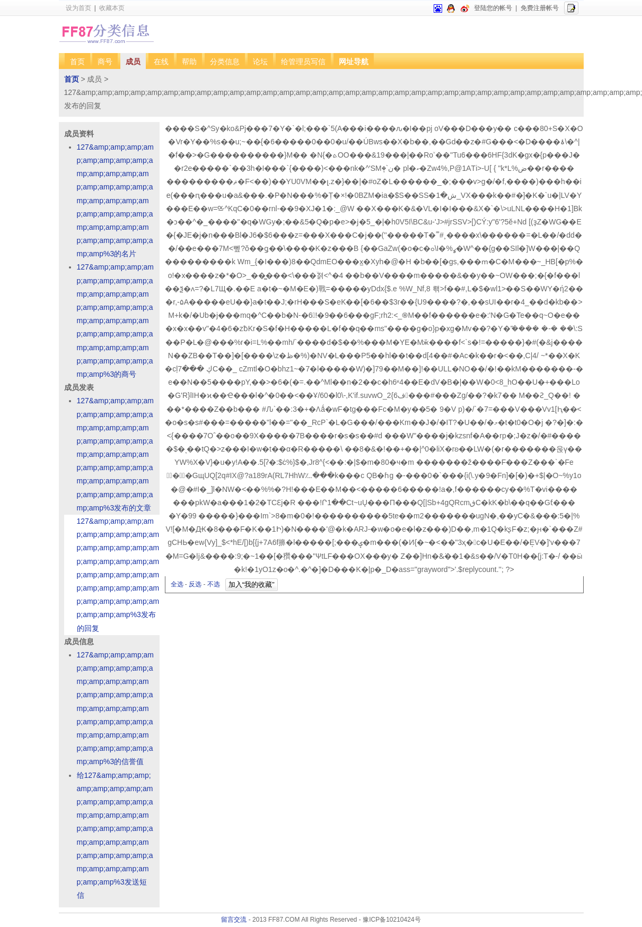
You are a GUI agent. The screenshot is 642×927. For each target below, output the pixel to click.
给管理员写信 (303, 61)
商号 (105, 61)
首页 (77, 61)
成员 (133, 61)
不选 (213, 584)
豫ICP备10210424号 (391, 919)
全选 (177, 584)
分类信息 (225, 61)
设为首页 (78, 8)
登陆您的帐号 (493, 8)
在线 (161, 61)
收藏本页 (112, 8)
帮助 (189, 61)
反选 (195, 584)
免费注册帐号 (540, 8)
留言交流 (234, 919)
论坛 (260, 61)
